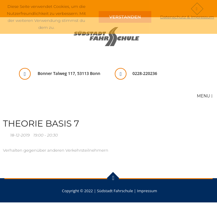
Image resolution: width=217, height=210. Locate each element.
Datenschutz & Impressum (187, 17)
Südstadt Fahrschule (115, 190)
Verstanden (125, 17)
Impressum (147, 190)
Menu (205, 96)
